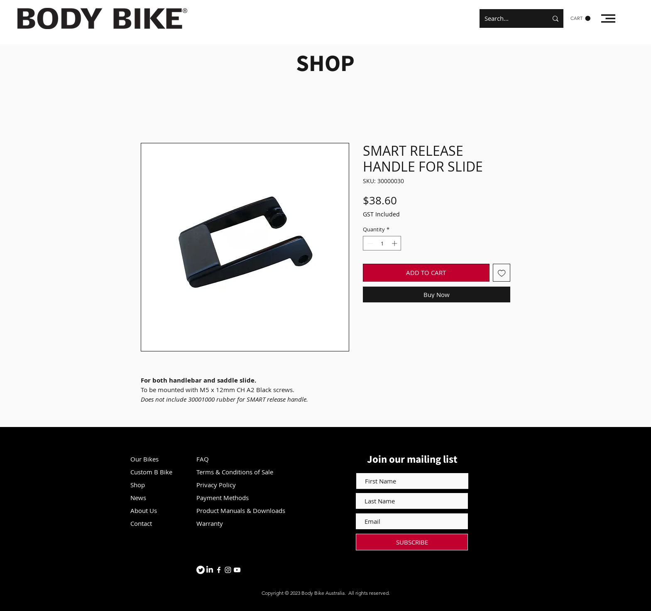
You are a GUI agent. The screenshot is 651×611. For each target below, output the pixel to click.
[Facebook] (219, 570)
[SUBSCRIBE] (412, 542)
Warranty (209, 523)
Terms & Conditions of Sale (234, 472)
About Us (143, 510)
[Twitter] (200, 570)
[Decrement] (369, 243)
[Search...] (510, 18)
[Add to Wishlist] (502, 273)
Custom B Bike (151, 472)
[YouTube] (237, 570)
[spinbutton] (382, 243)
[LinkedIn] (210, 570)
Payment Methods (223, 497)
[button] (580, 18)
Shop (137, 485)
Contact (141, 523)
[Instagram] (228, 570)
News (138, 497)
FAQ (202, 459)
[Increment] (395, 243)
